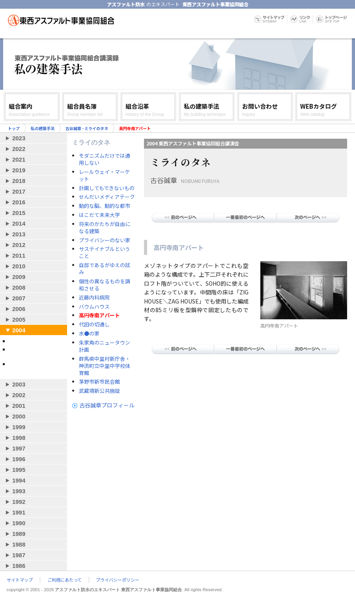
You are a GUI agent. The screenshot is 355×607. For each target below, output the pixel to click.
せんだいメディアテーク (107, 196)
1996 (18, 459)
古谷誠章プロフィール (107, 405)
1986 (18, 565)
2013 (18, 234)
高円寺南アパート (99, 315)
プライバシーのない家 (104, 240)
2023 (18, 138)
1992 (18, 501)
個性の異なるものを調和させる (104, 285)
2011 (18, 255)
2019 (18, 170)
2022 (18, 148)
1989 (18, 533)
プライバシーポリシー (117, 580)
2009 (18, 276)
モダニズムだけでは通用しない (104, 159)
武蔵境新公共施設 (99, 390)
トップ (14, 128)
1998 (18, 437)
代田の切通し (94, 324)
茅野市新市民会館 (99, 381)
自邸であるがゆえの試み (104, 269)
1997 (18, 448)
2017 (18, 191)
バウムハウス (94, 306)
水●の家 (89, 333)
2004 (18, 330)
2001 (18, 405)
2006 (18, 308)
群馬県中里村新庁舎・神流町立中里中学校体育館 (104, 366)
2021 (18, 159)
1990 (18, 523)
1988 (18, 544)
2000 (18, 416)
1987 (18, 555)
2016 (18, 202)
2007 (18, 298)
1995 (18, 469)
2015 (18, 212)
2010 (18, 266)
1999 (18, 427)
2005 (18, 319)
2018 (18, 180)
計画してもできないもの (107, 188)
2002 (18, 395)
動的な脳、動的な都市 (104, 205)
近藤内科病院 (94, 297)
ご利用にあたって (64, 580)
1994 (18, 480)
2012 (18, 244)
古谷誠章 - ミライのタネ (86, 128)
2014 (18, 223)
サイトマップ (20, 580)
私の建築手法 (42, 128)
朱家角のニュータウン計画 (104, 346)
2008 (18, 287)
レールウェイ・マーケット (104, 175)
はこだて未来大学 (99, 215)
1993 (18, 491)
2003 (18, 384)
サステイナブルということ (104, 252)
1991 (18, 512)
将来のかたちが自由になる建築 (104, 228)
